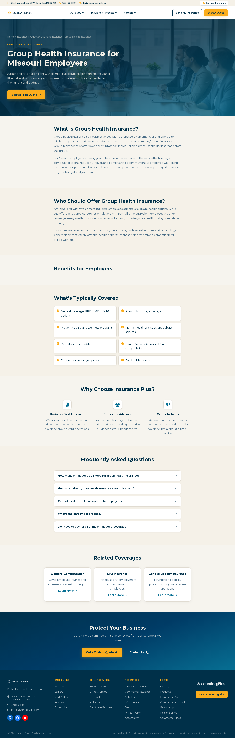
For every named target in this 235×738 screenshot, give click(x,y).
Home (11, 36)
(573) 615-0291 (67, 3)
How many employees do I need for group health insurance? (117, 475)
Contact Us (139, 652)
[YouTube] (25, 718)
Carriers (59, 691)
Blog (127, 707)
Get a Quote (167, 686)
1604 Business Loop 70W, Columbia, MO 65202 (32, 3)
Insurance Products (104, 12)
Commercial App (169, 697)
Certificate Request (101, 707)
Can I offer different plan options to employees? (117, 501)
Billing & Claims (98, 691)
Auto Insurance (133, 697)
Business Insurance (52, 36)
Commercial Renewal (172, 702)
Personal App (167, 707)
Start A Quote (216, 12)
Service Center (98, 686)
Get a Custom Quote (102, 652)
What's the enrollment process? (117, 513)
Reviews (59, 702)
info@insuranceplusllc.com (93, 3)
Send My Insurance (187, 12)
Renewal (95, 697)
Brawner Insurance (214, 3)
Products (165, 691)
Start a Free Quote (26, 94)
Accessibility (132, 717)
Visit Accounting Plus (212, 694)
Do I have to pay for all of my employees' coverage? (117, 526)
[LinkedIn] (10, 718)
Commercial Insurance (138, 691)
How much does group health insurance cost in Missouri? (117, 488)
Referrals (95, 702)
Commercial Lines (170, 717)
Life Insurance (133, 702)
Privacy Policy (133, 712)
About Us (60, 686)
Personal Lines (168, 712)
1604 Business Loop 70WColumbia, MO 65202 (22, 698)
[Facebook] (18, 718)
